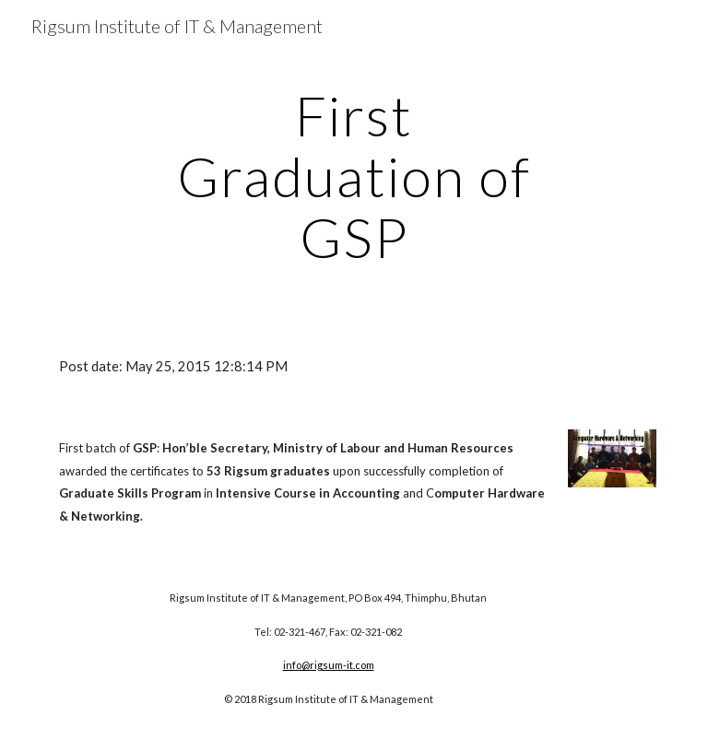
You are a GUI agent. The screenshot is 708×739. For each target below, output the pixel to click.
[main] (353, 176)
